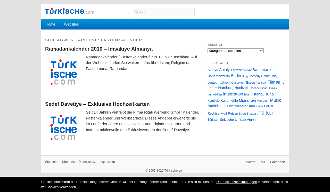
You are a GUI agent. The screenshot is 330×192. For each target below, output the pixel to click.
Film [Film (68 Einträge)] (271, 82)
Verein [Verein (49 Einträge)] (252, 119)
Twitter (250, 162)
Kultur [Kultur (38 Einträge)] (224, 100)
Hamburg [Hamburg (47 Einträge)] (226, 88)
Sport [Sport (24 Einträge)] (242, 113)
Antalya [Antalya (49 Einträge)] (225, 70)
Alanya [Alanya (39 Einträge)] (213, 70)
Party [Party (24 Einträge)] (259, 106)
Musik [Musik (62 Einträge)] (275, 100)
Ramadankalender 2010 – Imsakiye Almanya (99, 49)
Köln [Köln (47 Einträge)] (234, 100)
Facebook (277, 162)
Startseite (51, 162)
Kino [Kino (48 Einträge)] (270, 94)
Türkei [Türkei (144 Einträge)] (265, 113)
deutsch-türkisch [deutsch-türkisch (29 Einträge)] (219, 82)
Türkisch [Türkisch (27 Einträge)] (213, 120)
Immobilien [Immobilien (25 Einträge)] (215, 94)
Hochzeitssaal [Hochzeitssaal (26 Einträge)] (259, 88)
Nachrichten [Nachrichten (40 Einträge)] (217, 106)
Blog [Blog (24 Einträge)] (245, 76)
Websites (71, 24)
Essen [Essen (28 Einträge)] (250, 82)
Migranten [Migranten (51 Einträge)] (247, 100)
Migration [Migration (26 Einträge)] (263, 100)
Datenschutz (87, 162)
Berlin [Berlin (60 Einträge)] (236, 76)
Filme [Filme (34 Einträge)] (280, 82)
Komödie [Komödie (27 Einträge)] (214, 100)
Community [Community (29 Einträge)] (269, 76)
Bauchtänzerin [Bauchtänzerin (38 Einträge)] (219, 76)
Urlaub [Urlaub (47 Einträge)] (240, 119)
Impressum (107, 162)
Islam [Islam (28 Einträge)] (247, 94)
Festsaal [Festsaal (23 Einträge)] (261, 82)
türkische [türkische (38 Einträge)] (227, 120)
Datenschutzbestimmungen (236, 182)
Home (50, 24)
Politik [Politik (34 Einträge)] (268, 106)
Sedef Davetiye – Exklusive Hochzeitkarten (97, 104)
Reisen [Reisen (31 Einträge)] (233, 113)
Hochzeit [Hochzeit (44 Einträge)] (241, 88)
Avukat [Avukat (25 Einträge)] (247, 69)
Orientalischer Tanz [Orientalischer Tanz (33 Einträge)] (241, 106)
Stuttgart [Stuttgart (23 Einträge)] (252, 113)
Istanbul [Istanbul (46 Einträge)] (258, 94)
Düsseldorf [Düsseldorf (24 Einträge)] (238, 82)
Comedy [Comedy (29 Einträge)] (254, 76)
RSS (262, 162)
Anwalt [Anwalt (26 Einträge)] (237, 69)
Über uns (68, 162)
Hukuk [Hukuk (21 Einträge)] (273, 88)
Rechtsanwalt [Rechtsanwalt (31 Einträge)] (217, 113)
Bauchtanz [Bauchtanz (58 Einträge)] (261, 69)
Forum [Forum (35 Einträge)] (212, 88)
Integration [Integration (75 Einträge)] (233, 94)
